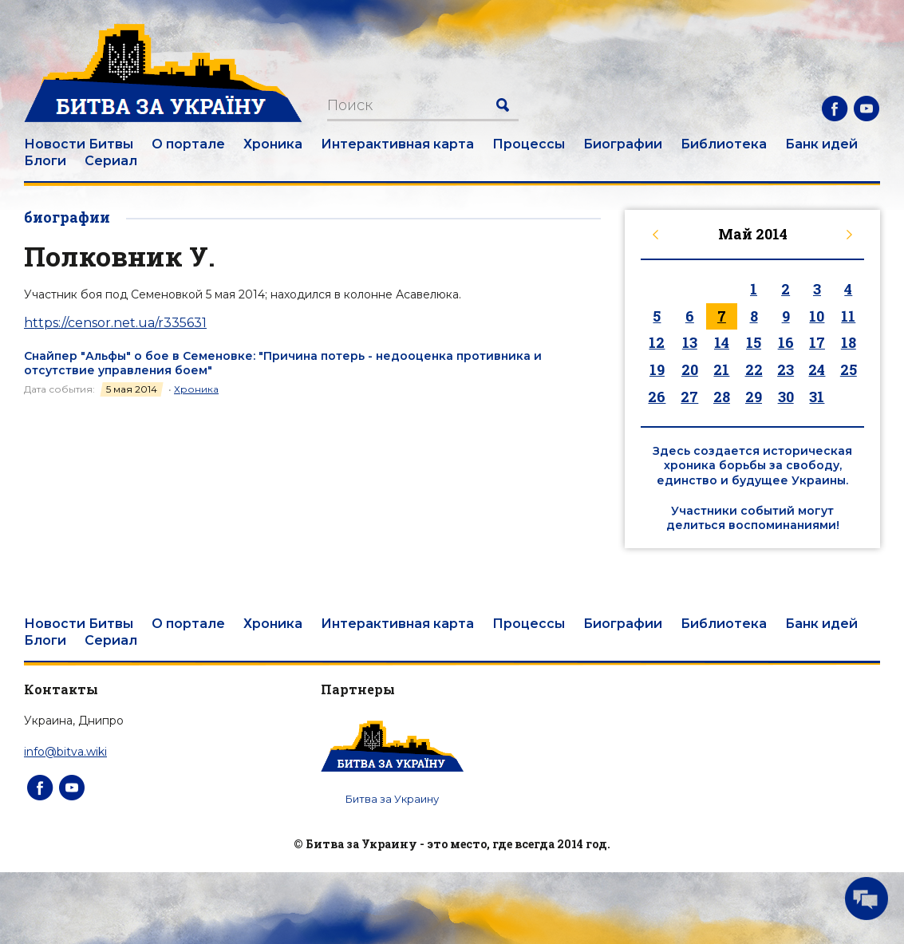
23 (785, 369)
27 (689, 396)
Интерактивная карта (397, 144)
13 (689, 342)
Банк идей (821, 144)
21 (721, 369)
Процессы (528, 144)
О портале (188, 144)
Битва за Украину (392, 798)
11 (848, 316)
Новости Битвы (78, 144)
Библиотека (724, 144)
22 (754, 369)
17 (817, 342)
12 (657, 342)
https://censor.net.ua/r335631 (115, 322)
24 (816, 369)
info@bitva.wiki (65, 752)
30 (786, 396)
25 (848, 369)
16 (786, 342)
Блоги (45, 160)
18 (848, 342)
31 (816, 396)
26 (656, 396)
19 (657, 369)
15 (753, 342)
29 (753, 396)
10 (816, 316)
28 (721, 396)
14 (721, 342)
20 (689, 369)
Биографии (622, 144)
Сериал (111, 160)
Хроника (272, 144)
